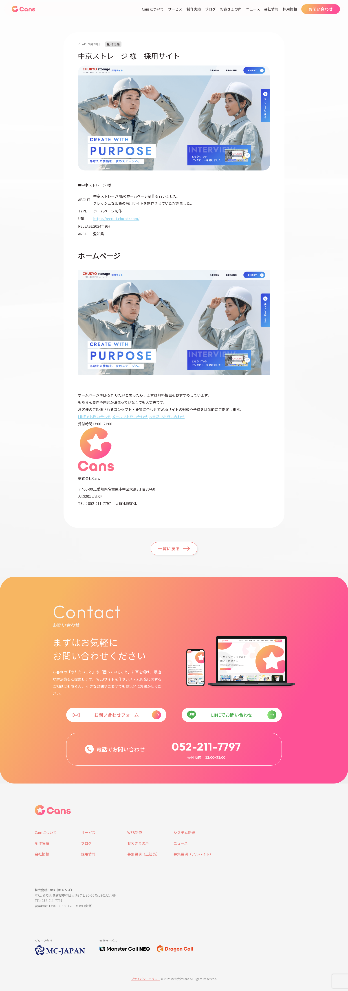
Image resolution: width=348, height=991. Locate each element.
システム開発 (184, 832)
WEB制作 (134, 832)
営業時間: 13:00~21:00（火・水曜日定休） (65, 906)
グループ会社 (43, 941)
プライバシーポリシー (145, 979)
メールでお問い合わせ (130, 416)
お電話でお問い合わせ (167, 416)
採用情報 (290, 9)
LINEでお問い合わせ (94, 416)
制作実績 (194, 9)
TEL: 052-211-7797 (48, 900)
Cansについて (153, 9)
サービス (175, 9)
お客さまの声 (231, 9)
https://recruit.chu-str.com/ (116, 218)
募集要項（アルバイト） (193, 854)
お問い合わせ (320, 9)
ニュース (253, 9)
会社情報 (271, 9)
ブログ (210, 9)
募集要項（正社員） (143, 854)
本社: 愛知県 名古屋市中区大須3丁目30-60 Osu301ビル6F (75, 895)
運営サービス (108, 941)
